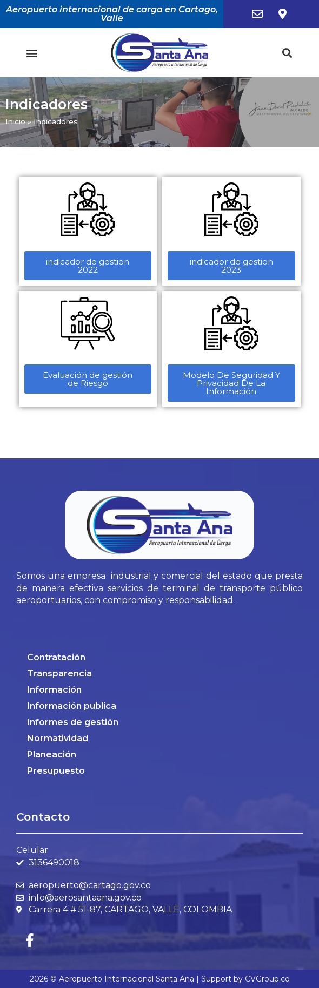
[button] (32, 53)
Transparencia (59, 673)
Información (54, 690)
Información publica (71, 706)
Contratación (56, 657)
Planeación (51, 754)
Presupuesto (56, 771)
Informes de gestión (72, 722)
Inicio (15, 121)
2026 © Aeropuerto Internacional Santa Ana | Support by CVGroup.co (160, 979)
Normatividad (57, 738)
